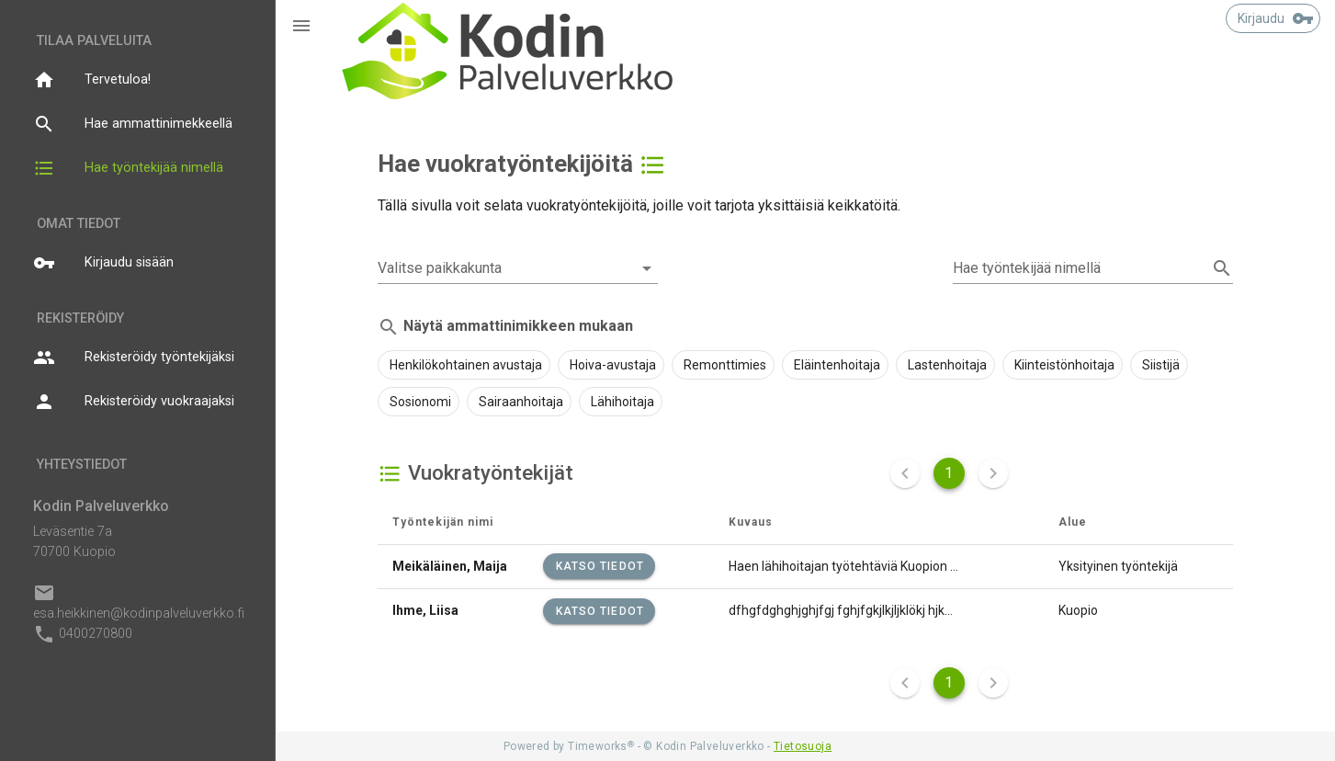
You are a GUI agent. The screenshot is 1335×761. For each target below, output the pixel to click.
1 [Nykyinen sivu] (949, 473)
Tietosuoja (803, 746)
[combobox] (518, 268)
